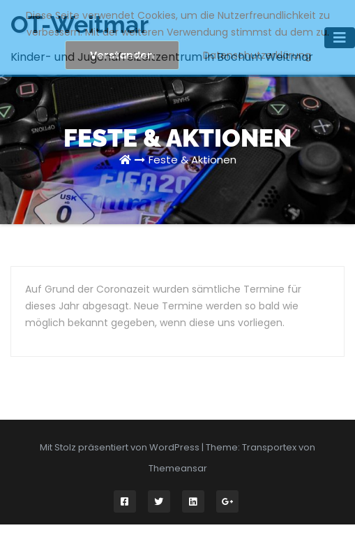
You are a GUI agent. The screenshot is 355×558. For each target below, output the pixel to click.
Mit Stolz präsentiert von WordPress (121, 447)
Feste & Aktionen (192, 159)
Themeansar (178, 468)
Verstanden (122, 55)
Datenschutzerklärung (257, 55)
